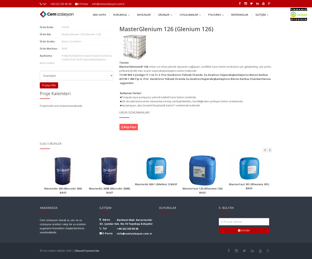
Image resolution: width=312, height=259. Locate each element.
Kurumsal (122, 15)
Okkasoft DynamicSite (86, 250)
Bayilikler (144, 15)
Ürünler (166, 15)
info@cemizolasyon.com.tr (134, 233)
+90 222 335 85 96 (127, 228)
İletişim (263, 15)
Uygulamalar (191, 15)
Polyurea (217, 15)
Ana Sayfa (99, 15)
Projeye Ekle (49, 85)
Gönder (244, 230)
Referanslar (239, 15)
